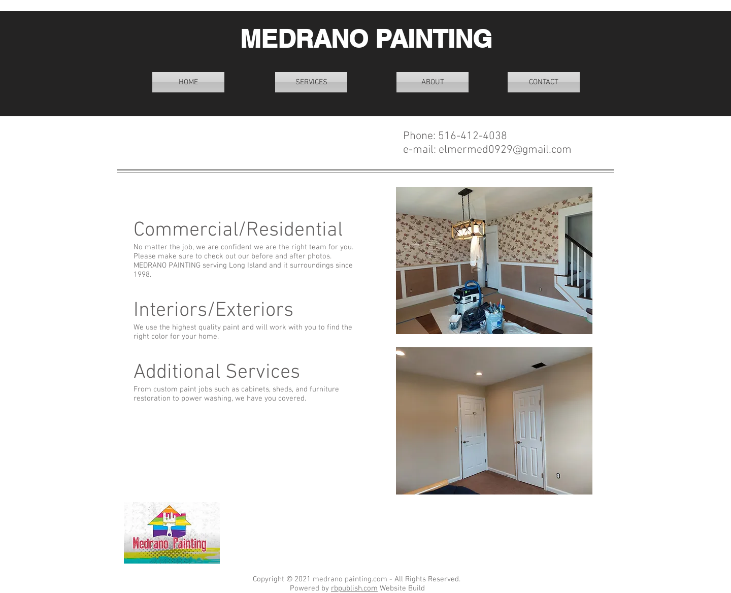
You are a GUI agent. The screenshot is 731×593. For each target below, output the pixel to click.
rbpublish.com (354, 588)
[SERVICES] (311, 82)
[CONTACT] (544, 82)
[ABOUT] (432, 82)
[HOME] (188, 82)
